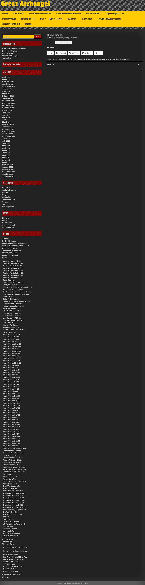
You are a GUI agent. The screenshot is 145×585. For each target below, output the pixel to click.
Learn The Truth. (9, 323)
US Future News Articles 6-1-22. (15, 524)
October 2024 (7, 84)
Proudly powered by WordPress (67, 583)
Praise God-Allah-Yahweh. (13, 453)
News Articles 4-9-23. (11, 391)
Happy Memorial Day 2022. (13, 306)
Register (5, 218)
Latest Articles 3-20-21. (12, 313)
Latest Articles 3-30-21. (12, 316)
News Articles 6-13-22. (11, 403)
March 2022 (6, 150)
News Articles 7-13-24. (11, 427)
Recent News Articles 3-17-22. (14, 469)
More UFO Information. (12, 327)
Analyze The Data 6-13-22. (13, 275)
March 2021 (6, 162)
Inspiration (90, 59)
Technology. (71, 19)
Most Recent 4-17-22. (11, 562)
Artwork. (5, 13)
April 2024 (6, 91)
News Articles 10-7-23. (11, 353)
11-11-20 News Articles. (12, 261)
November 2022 (8, 131)
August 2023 (7, 110)
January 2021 (7, 167)
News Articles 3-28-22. (11, 375)
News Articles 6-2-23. (11, 410)
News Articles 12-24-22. (12, 363)
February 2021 (8, 165)
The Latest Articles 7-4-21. (13, 505)
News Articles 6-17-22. (11, 408)
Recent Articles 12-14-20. (13, 458)
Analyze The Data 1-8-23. (12, 266)
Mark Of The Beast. (10, 325)
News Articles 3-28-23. (11, 377)
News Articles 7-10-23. (11, 424)
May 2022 (6, 146)
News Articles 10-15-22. (12, 346)
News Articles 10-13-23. (12, 344)
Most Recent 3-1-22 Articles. (14, 330)
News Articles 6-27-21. (11, 415)
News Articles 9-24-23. (11, 443)
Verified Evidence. (10, 529)
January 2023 (7, 127)
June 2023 (6, 115)
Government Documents (12, 304)
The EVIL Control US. (11, 486)
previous (51, 64)
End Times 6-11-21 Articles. (13, 289)
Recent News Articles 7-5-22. (14, 472)
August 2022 (7, 139)
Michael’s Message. (9, 19)
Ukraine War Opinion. (11, 521)
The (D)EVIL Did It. (10, 484)
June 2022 (6, 143)
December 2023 (8, 101)
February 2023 (8, 124)
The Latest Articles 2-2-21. (13, 491)
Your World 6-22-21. (10, 536)
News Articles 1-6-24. (11, 339)
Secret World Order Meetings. (14, 481)
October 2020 (7, 174)
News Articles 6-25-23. (11, 413)
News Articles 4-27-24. (11, 387)
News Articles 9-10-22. (11, 436)
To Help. (6, 517)
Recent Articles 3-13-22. (12, 460)
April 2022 (6, 148)
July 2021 (6, 153)
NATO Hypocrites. (10, 332)
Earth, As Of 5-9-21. (10, 285)
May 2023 (6, 117)
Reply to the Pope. (56, 19)
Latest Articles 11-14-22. (12, 311)
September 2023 (8, 108)
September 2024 (8, 86)
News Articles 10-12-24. (12, 342)
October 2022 (7, 134)
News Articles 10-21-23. (12, 351)
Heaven (79, 59)
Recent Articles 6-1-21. (12, 465)
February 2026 (8, 82)
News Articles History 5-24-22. (15, 448)
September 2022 (8, 136)
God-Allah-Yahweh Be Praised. (40, 13)
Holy (83, 59)
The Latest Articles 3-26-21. (13, 493)
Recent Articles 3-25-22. (12, 462)
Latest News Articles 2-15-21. (14, 320)
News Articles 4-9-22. (11, 389)
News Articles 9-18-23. (11, 441)
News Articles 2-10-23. (11, 368)
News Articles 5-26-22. (11, 396)
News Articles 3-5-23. (11, 379)
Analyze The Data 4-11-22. (13, 271)
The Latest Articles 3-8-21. (13, 495)
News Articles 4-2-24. (11, 384)
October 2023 (7, 105)
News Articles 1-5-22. (11, 337)
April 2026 (6, 77)
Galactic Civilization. (11, 299)
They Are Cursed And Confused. (109, 19)
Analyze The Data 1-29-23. (13, 263)
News (42, 19)
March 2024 (6, 94)
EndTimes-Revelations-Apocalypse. (17, 292)
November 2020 (8, 172)
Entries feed (7, 223)
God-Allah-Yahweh (69, 59)
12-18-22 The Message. (12, 555)
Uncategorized (124, 59)
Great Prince (74, 38)
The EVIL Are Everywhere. (13, 566)
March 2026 (6, 79)
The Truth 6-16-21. (10, 512)
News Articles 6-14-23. (11, 405)
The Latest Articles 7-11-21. (13, 500)
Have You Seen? (9, 308)
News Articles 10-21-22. (12, 349)
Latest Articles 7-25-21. (12, 318)
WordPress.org (8, 227)
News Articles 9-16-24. (11, 439)
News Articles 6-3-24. (11, 417)
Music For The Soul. (28, 19)
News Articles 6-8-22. (11, 422)
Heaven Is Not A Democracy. (14, 559)
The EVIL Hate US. (64, 42)
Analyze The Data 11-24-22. (13, 268)
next (139, 64)
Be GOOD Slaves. (19, 13)
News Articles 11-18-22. (12, 358)
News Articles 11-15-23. (12, 356)
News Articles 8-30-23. (11, 429)
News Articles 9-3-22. (11, 446)
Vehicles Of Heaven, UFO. (11, 24)
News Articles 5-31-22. (11, 401)
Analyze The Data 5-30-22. (13, 273)
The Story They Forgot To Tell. (15, 510)
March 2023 (6, 122)
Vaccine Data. (8, 526)
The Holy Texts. (86, 19)
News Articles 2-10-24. (11, 370)
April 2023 (6, 120)
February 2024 (8, 96)
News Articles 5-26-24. (11, 398)
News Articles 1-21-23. (11, 334)
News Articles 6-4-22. (11, 420)
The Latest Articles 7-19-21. (13, 503)
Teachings (115, 59)
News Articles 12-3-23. (11, 365)
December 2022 (8, 129)
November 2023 (8, 103)
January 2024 (7, 98)
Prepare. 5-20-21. (9, 455)
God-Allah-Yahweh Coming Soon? (16, 301)
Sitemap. (27, 24)
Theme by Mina (82, 583)
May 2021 (6, 158)
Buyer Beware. (8, 280)
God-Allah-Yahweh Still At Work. (15, 557)
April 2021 (6, 160)
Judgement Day (99, 59)
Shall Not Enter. (9, 564)
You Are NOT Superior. (12, 533)
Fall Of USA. (8, 297)
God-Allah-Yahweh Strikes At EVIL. (69, 13)
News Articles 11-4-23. (11, 361)
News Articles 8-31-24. (11, 432)
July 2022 (6, 141)
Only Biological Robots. (12, 450)
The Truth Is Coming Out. (13, 514)
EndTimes (59, 59)
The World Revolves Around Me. (15, 548)
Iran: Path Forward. (93, 13)
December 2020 (8, 169)
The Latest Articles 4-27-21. (13, 498)
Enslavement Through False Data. (16, 294)
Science (108, 59)
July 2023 (6, 113)
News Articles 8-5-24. (11, 434)
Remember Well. (9, 479)
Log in (4, 220)
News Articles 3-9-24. (11, 382)
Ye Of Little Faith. (9, 531)
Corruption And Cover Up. (13, 282)
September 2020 (8, 176)
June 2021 (6, 155)
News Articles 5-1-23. (11, 394)
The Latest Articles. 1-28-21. (14, 507)
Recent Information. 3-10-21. (14, 467)
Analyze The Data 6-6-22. (12, 278)
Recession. (7, 474)
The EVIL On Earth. (10, 569)
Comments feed (8, 225)
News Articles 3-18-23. (11, 372)
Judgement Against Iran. (114, 13)
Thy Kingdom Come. (11, 571)
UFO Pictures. (8, 519)
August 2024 (7, 89)
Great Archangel (25, 4)
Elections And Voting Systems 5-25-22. (18, 287)
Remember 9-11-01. (10, 477)
